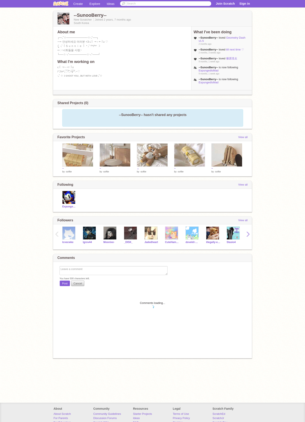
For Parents (61, 418)
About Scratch (62, 413)
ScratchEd (218, 413)
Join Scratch (225, 3)
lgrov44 (87, 242)
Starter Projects (142, 413)
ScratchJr (218, 418)
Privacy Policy (181, 418)
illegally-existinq (213, 242)
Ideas (111, 4)
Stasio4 (231, 242)
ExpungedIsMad (209, 70)
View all (243, 137)
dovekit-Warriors (193, 242)
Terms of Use (181, 413)
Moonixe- (109, 242)
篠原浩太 (231, 58)
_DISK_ (128, 242)
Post (65, 283)
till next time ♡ (235, 49)
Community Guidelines (107, 413)
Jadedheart (151, 242)
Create (78, 4)
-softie (68, 171)
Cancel (77, 283)
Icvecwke (67, 242)
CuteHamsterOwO (172, 242)
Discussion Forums (105, 418)
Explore (94, 4)
